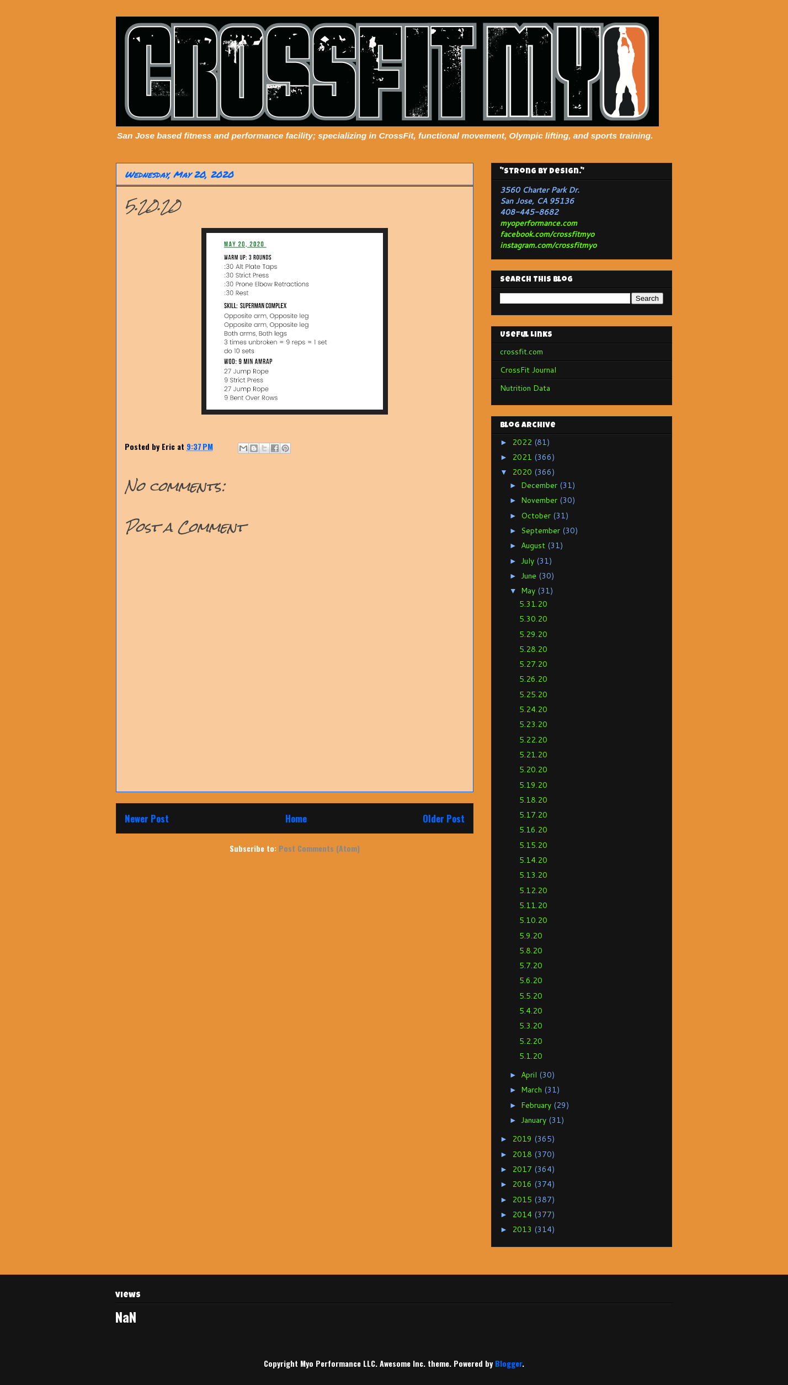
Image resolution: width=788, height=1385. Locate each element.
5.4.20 (530, 1010)
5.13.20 (533, 874)
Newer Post (147, 818)
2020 (523, 471)
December (540, 485)
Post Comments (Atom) (319, 848)
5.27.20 (533, 664)
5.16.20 (533, 829)
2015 (523, 1199)
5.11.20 (533, 905)
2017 (523, 1169)
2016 (523, 1184)
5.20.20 (533, 769)
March (532, 1089)
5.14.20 (533, 860)
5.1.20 (530, 1056)
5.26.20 (533, 678)
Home (296, 818)
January (535, 1120)
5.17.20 (533, 814)
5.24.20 (533, 709)
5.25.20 (533, 694)
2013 (523, 1229)
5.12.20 (533, 890)
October (537, 515)
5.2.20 (530, 1041)
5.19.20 (533, 784)
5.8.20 (530, 950)
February (537, 1105)
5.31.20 (533, 603)
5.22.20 (533, 739)
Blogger (508, 1363)
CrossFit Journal (528, 369)
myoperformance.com (538, 223)
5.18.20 (533, 799)
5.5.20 (530, 995)
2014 (523, 1214)
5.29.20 (533, 634)
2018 (523, 1154)
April (530, 1074)
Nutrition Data (525, 388)
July (528, 560)
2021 (523, 457)
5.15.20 (533, 845)
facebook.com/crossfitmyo (547, 234)
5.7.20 (530, 965)
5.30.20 (533, 618)
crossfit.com (521, 351)
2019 (523, 1138)
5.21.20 (533, 754)
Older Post (444, 818)
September (541, 530)
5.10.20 (533, 920)
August (534, 545)
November (540, 500)
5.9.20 (530, 935)
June (530, 575)
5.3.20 (530, 1025)
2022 (523, 442)
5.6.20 (530, 980)
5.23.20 (533, 724)
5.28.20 (533, 649)
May (529, 590)
